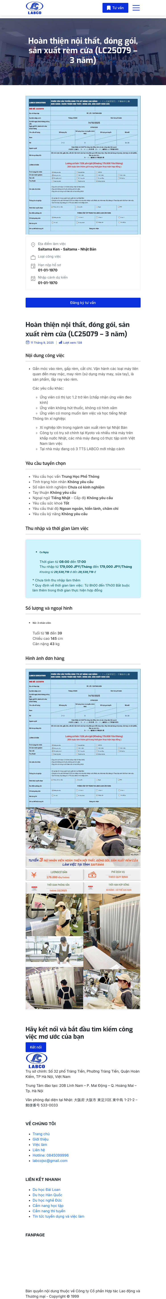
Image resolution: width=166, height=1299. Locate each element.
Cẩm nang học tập (48, 1205)
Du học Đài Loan (47, 1189)
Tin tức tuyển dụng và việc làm (58, 1216)
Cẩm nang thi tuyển (49, 1211)
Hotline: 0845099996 (51, 1155)
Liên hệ (39, 1150)
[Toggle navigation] (136, 7)
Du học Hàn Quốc (47, 1195)
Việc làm (40, 1144)
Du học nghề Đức (47, 1200)
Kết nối (36, 1047)
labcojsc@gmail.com (50, 1160)
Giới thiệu (41, 1139)
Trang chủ (41, 1134)
